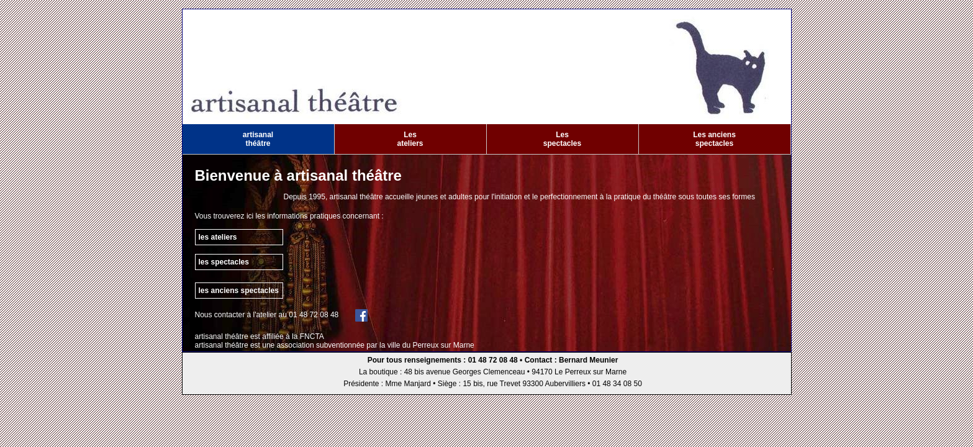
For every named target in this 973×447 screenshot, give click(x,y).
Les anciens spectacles (714, 139)
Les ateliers (410, 139)
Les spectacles (562, 139)
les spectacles (224, 262)
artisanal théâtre (258, 139)
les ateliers (218, 237)
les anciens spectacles (239, 290)
